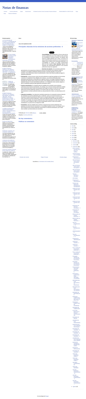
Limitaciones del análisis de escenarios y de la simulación (8, 141)
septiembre (75, 146)
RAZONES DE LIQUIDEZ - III (76, 332)
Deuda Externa (28, 11)
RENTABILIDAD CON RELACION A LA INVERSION (76, 283)
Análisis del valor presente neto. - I (76, 202)
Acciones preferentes (14, 11)
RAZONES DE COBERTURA (76, 308)
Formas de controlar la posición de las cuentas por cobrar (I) (9, 150)
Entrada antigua (63, 157)
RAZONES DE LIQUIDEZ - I (76, 351)
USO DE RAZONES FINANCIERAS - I (76, 382)
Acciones (5, 11)
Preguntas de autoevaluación (76, 157)
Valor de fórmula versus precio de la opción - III (76, 161)
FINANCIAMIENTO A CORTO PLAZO (66, 11)
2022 (73, 129)
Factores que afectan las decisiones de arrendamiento (76, 185)
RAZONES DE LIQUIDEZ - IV (76, 329)
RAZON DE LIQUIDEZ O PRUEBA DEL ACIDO (76, 344)
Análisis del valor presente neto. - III (76, 194)
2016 (73, 133)
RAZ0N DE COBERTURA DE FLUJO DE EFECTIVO (76, 298)
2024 (73, 125)
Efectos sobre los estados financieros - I (76, 219)
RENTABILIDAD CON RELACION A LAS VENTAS (76, 288)
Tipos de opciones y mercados (75, 175)
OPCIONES (75, 178)
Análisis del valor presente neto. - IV (76, 190)
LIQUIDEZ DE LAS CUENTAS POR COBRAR (76, 339)
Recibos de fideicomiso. (7, 121)
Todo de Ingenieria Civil (77, 77)
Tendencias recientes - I (76, 245)
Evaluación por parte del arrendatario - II (76, 207)
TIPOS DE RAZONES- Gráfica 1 (76, 359)
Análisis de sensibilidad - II (11, 82)
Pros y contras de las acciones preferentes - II (76, 249)
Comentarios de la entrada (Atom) (46, 161)
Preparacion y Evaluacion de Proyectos (75, 108)
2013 (73, 139)
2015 (73, 135)
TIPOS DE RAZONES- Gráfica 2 (76, 355)
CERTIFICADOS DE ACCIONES (76, 154)
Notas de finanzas (15, 8)
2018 (73, 131)
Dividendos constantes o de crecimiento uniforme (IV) (8, 131)
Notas (5, 13)
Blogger (47, 396)
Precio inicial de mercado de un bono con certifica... (76, 150)
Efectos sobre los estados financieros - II (76, 215)
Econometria (75, 61)
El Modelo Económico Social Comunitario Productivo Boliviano (45, 11)
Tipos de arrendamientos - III (76, 224)
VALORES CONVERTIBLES (76, 363)
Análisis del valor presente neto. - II (76, 198)
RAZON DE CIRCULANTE (76, 348)
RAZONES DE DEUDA (76, 318)
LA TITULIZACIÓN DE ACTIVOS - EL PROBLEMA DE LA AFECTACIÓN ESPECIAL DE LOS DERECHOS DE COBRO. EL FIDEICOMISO (9, 43)
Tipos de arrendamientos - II (76, 235)
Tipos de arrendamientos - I (76, 228)
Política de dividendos (12, 13)
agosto (74, 386)
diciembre (75, 141)
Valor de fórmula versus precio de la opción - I (76, 171)
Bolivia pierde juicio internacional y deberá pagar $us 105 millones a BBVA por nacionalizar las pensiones (77, 46)
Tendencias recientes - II (76, 242)
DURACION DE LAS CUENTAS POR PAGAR (76, 325)
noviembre (75, 142)
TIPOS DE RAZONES (75, 367)
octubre (74, 144)
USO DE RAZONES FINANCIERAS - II (76, 377)
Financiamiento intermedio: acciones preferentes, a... (76, 269)
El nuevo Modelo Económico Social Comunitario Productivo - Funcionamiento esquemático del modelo (9, 57)
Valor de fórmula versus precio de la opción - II (76, 166)
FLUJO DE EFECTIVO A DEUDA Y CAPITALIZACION (76, 313)
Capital (21, 11)
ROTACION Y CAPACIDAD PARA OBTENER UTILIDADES (76, 276)
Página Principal (44, 157)
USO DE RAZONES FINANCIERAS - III (76, 371)
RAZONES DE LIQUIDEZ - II (76, 335)
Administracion (75, 94)
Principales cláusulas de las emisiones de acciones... (76, 258)
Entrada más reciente (24, 157)
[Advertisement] (43, 26)
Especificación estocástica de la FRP (80, 63)
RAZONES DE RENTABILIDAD (76, 293)
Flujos (77, 11)
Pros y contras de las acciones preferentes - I (76, 253)
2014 (73, 137)
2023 (73, 127)
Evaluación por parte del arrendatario (76, 211)
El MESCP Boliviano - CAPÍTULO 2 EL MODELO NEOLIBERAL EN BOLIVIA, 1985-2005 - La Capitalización (8, 70)
